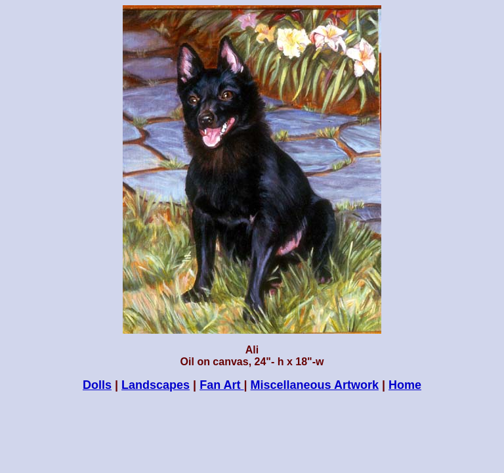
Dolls (97, 385)
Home (404, 385)
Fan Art (221, 385)
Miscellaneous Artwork (315, 385)
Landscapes (155, 385)
